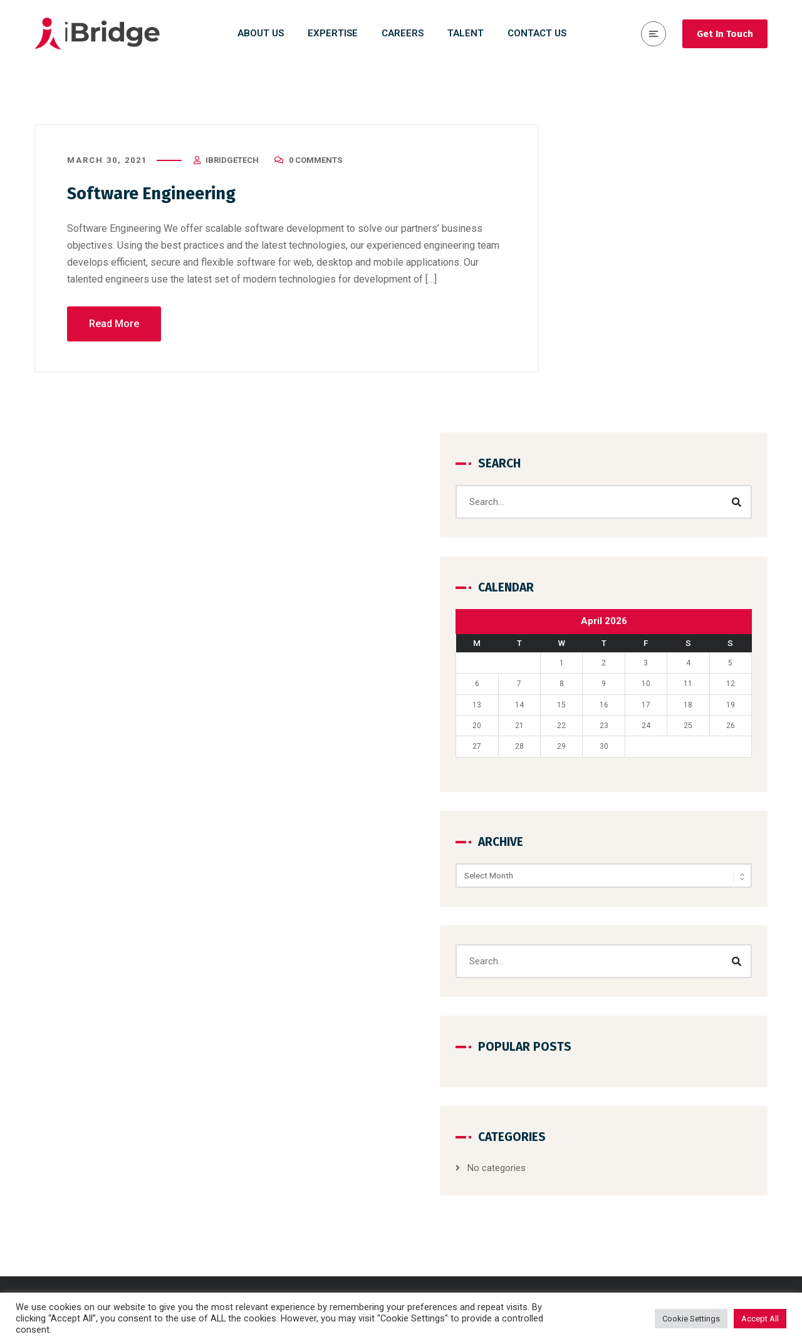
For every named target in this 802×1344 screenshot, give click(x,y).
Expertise (628, 1173)
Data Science (448, 1128)
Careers (625, 1106)
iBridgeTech (232, 165)
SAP (430, 1241)
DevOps (436, 1196)
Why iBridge (633, 1151)
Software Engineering (161, 198)
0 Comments (315, 165)
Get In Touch (725, 33)
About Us (628, 1083)
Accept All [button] (760, 1318)
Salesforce (443, 1218)
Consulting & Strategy (466, 1083)
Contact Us (632, 1128)
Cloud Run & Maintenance (474, 1173)
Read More (114, 329)
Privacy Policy (637, 1196)
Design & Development (467, 1106)
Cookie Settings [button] (691, 1318)
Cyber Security (451, 1151)
